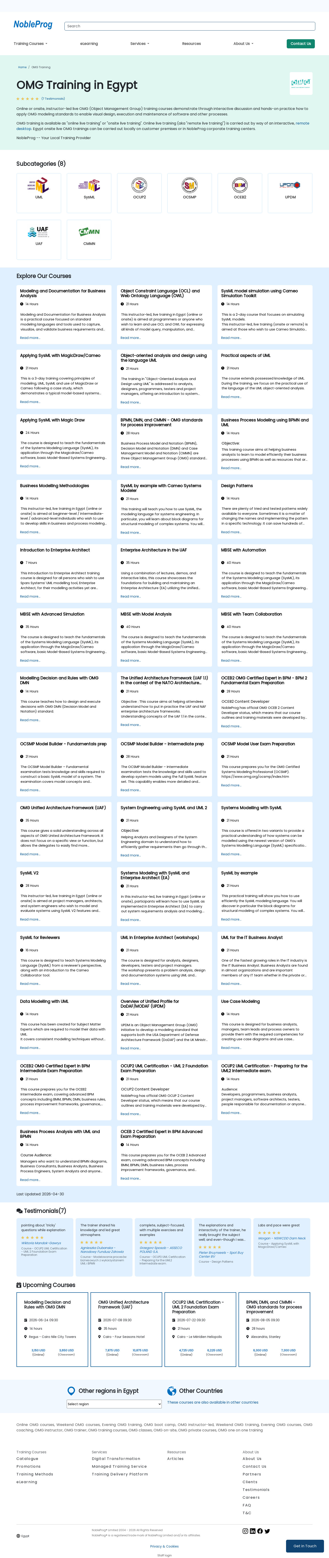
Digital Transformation (116, 1458)
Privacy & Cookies (164, 1546)
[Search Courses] (189, 26)
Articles (175, 1458)
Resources (191, 43)
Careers (251, 1497)
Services (138, 43)
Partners (252, 1474)
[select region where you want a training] (114, 1404)
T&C (247, 1513)
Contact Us (301, 43)
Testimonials (256, 1489)
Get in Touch (305, 1546)
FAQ (247, 1505)
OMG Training (41, 67)
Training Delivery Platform (120, 1474)
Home (22, 67)
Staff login (164, 1555)
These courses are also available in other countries (212, 1402)
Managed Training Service (119, 1466)
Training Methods (34, 1474)
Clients (250, 1482)
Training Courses (29, 43)
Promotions (28, 1466)
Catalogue (27, 1458)
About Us (242, 43)
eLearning (89, 43)
